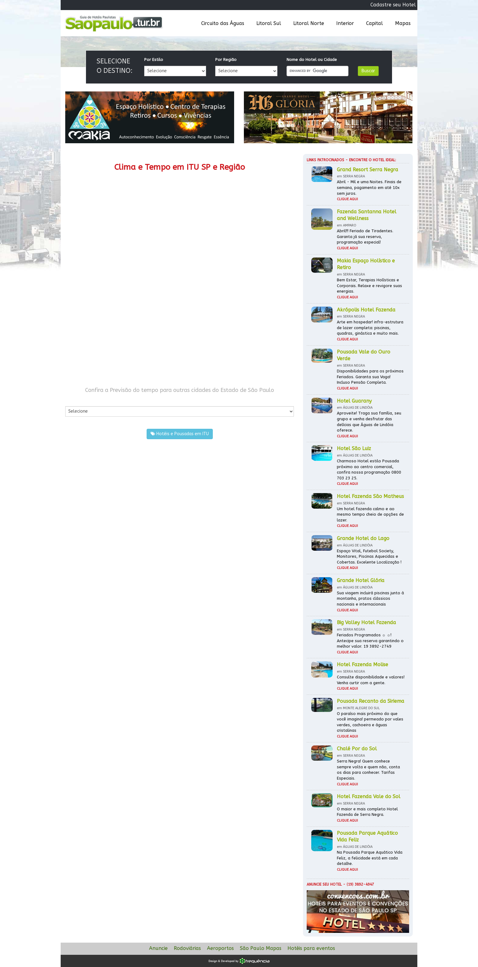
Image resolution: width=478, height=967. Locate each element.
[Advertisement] (122, 328)
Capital (374, 23)
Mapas (403, 23)
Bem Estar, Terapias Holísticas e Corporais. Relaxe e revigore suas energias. (369, 285)
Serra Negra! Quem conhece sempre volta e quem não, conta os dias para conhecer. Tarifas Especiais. (368, 769)
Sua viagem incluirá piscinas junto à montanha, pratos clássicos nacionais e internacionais (370, 598)
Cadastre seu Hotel (393, 5)
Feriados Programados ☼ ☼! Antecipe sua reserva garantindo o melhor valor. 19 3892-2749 (370, 641)
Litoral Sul (268, 23)
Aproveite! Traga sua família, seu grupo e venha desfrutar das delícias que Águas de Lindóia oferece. (369, 421)
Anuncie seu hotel (324, 884)
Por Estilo (153, 59)
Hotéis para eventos (311, 948)
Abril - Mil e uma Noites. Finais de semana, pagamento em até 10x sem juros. (369, 187)
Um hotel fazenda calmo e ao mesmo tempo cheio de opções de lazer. (370, 514)
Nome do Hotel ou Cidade (312, 59)
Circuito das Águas (222, 23)
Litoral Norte (308, 23)
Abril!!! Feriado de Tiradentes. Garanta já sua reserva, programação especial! (365, 236)
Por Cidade (75, 400)
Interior (345, 23)
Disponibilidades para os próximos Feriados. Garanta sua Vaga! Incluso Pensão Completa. (370, 377)
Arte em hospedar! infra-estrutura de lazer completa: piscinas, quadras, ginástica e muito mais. (370, 328)
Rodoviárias (187, 948)
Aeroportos (220, 948)
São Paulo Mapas (260, 948)
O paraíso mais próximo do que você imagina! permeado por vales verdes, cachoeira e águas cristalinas (370, 722)
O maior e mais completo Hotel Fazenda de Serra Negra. (367, 812)
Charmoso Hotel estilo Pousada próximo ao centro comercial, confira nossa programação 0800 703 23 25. (369, 469)
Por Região (226, 59)
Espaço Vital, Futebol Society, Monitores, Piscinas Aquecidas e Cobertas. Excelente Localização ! (369, 556)
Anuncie (158, 948)
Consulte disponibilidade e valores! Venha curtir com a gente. (371, 680)
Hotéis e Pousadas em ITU (180, 433)
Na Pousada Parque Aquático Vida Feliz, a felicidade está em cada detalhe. (369, 858)
